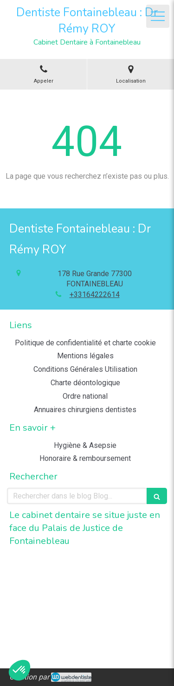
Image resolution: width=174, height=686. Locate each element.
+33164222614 (95, 294)
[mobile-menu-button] (157, 16)
